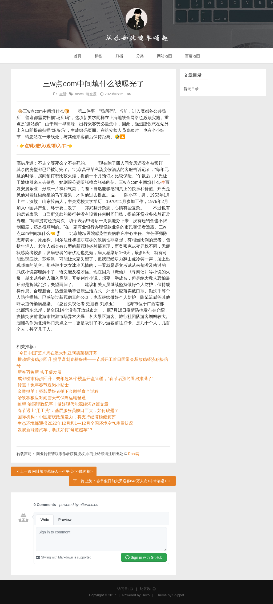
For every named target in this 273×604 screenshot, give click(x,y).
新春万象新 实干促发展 (39, 372)
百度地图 (192, 56)
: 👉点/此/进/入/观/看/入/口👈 (44, 146)
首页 (77, 56)
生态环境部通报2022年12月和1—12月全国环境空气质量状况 (75, 423)
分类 (139, 56)
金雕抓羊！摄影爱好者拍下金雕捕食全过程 (58, 391)
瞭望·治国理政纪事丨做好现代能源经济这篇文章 (63, 404)
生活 (63, 94)
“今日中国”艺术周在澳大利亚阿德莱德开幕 (57, 353)
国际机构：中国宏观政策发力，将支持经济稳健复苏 (67, 417)
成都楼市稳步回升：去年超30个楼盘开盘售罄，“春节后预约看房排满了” (85, 378)
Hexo (146, 595)
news (79, 94)
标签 (98, 56)
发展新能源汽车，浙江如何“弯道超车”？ (55, 429)
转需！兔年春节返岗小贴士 (43, 385)
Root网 (134, 454)
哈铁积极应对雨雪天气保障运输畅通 (52, 397)
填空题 (91, 94)
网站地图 (164, 56)
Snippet (178, 595)
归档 (118, 56)
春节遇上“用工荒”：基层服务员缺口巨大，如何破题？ (68, 410)
